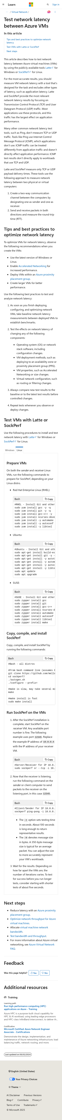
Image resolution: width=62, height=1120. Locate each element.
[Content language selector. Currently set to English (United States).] (22, 1071)
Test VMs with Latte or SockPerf (23, 46)
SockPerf (24, 72)
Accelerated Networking (32, 266)
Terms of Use (13, 1105)
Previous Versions (32, 1095)
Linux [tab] (19, 450)
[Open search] (47, 4)
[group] (34, 515)
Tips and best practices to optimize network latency (29, 41)
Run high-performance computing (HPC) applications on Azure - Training (25, 1008)
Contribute (23, 1100)
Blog (9, 1100)
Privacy (36, 1100)
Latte (48, 67)
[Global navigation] (3, 4)
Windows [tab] (9, 450)
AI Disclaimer (13, 1095)
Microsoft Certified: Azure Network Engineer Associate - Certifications (27, 1031)
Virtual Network (19, 11)
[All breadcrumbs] (7, 12)
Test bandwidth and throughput (28, 936)
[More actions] (55, 12)
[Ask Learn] (49, 12)
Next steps (12, 51)
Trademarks (29, 1105)
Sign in (55, 4)
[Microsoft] (31, 4)
